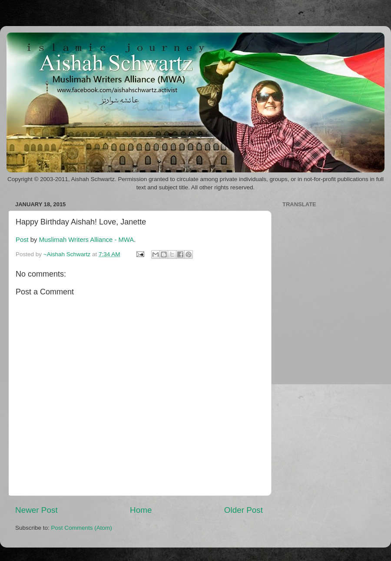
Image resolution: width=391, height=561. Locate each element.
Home (141, 510)
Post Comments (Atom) (81, 528)
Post (22, 239)
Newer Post (36, 510)
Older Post (243, 510)
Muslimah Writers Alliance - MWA (86, 239)
